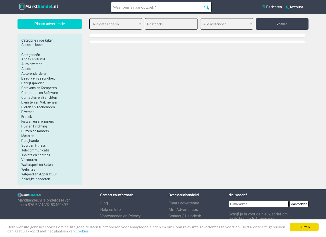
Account (296, 7)
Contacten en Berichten (39, 97)
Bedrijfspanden (33, 83)
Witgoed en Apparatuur (39, 174)
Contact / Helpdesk (185, 216)
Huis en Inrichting (34, 126)
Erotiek (26, 117)
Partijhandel (30, 141)
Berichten (274, 7)
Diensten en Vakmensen (39, 102)
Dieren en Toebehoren (38, 107)
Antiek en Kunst (33, 59)
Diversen (28, 112)
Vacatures (29, 160)
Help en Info (110, 209)
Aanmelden (299, 204)
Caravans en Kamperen (39, 88)
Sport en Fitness (33, 145)
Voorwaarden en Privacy (120, 216)
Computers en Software (39, 93)
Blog (104, 203)
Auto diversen (31, 64)
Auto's (26, 69)
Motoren (27, 136)
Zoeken (282, 24)
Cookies (82, 231)
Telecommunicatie (35, 150)
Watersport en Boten (37, 165)
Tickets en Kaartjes (35, 155)
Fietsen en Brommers (37, 121)
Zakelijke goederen (35, 179)
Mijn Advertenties (183, 209)
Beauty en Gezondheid (38, 78)
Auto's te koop (32, 45)
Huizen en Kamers (35, 131)
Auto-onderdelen (34, 73)
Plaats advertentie (184, 203)
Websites (28, 169)
